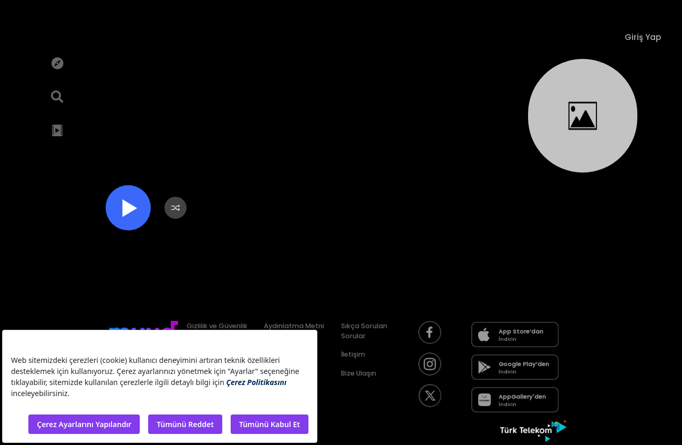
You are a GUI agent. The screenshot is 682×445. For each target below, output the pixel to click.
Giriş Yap (643, 37)
